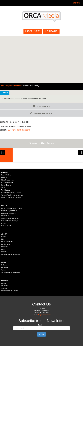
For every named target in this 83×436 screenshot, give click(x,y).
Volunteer (4, 335)
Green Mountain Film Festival (11, 244)
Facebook (4, 314)
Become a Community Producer (12, 255)
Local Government (7, 229)
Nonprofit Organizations (9, 257)
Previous (2, 167)
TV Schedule (41, 106)
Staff (2, 286)
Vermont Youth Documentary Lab (12, 242)
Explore (33, 31)
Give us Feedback (41, 113)
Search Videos (6, 222)
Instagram (4, 312)
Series (3, 234)
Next (80, 167)
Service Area (5, 291)
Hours (3, 296)
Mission (3, 283)
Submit (41, 381)
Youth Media (5, 262)
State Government (7, 227)
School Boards (6, 232)
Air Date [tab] (4, 93)
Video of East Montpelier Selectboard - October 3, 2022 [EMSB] (41, 59)
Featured (4, 224)
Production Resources (8, 260)
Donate (3, 330)
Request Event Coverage (9, 267)
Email (40, 372)
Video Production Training (9, 265)
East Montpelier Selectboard (19, 130)
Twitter (3, 317)
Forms (3, 270)
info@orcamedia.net (43, 361)
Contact (3, 298)
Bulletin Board (6, 273)
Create (51, 31)
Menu (76, 3)
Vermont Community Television (11, 239)
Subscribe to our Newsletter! (10, 301)
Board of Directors (7, 288)
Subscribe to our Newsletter (10, 319)
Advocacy (4, 332)
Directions (4, 293)
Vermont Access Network (9, 337)
